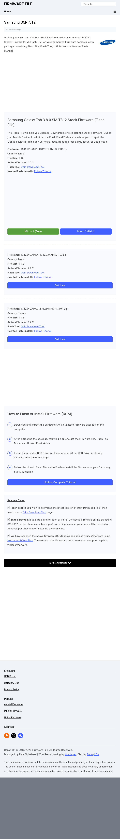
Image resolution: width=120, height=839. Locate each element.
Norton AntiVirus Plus (20, 540)
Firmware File (18, 3)
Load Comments (60, 563)
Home (8, 29)
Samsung (16, 29)
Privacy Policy (11, 689)
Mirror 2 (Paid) (85, 231)
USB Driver (10, 676)
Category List (11, 682)
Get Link (60, 285)
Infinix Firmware (13, 710)
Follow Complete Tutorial (60, 482)
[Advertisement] (60, 82)
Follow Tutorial (42, 171)
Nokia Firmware (12, 717)
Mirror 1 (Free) (33, 231)
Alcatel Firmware (13, 704)
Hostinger (70, 754)
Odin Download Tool (33, 166)
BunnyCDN (93, 754)
